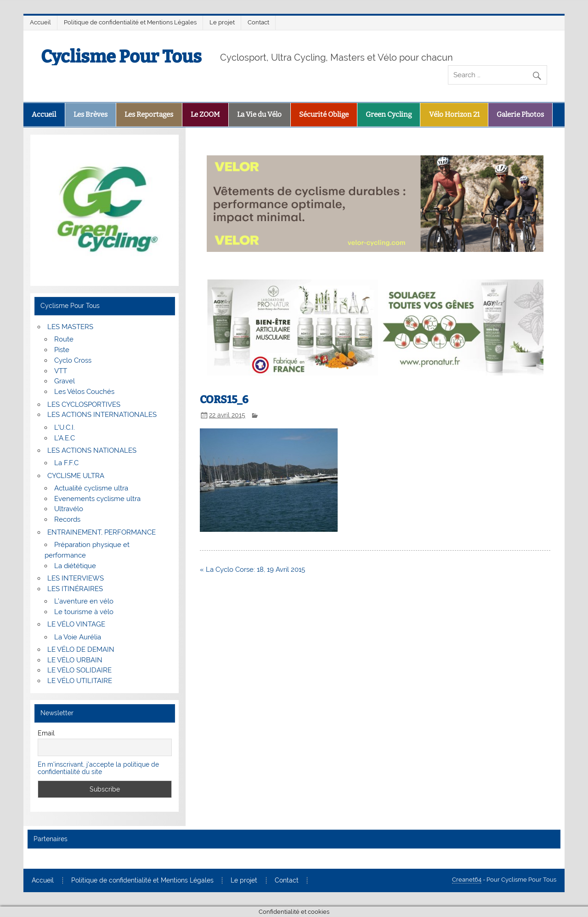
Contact (258, 22)
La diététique (75, 566)
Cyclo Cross (72, 360)
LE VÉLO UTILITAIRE (79, 681)
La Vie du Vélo (259, 114)
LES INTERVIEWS (75, 578)
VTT (60, 371)
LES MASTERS (70, 327)
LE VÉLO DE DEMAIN (80, 649)
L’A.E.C (64, 438)
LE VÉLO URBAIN (74, 660)
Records (67, 519)
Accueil (40, 22)
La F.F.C (66, 463)
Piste (61, 350)
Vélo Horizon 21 (454, 114)
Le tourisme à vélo (83, 612)
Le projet (222, 22)
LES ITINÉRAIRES (75, 589)
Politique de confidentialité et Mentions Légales (130, 22)
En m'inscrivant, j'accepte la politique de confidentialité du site (98, 768)
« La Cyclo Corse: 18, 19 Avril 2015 (252, 569)
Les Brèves (90, 114)
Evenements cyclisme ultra (97, 499)
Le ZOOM (205, 114)
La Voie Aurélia (77, 637)
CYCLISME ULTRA (75, 476)
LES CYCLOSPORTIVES (83, 404)
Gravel (64, 381)
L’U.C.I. (64, 427)
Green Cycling (389, 114)
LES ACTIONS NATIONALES (91, 450)
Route (64, 339)
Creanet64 (466, 879)
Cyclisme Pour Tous (121, 56)
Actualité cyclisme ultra (91, 488)
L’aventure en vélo (83, 601)
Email (46, 733)
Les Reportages (148, 114)
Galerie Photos (520, 114)
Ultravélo (68, 509)
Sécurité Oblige (324, 114)
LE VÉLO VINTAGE (76, 624)
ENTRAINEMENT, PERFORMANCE (101, 532)
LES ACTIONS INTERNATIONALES (102, 414)
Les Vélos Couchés (84, 391)
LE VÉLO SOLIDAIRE (79, 670)
